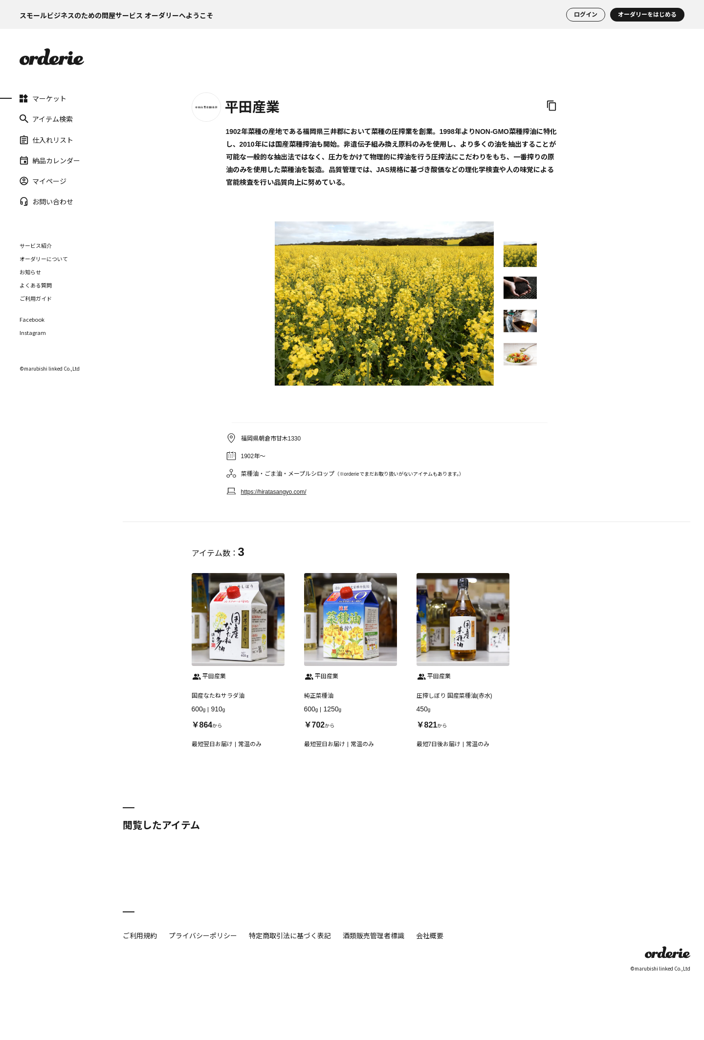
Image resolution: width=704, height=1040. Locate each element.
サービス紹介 (36, 245)
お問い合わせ (46, 201)
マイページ (43, 181)
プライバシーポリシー (203, 935)
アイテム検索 (46, 118)
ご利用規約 (140, 935)
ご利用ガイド (36, 298)
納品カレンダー (50, 160)
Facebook (32, 319)
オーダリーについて (44, 259)
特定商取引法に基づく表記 (290, 935)
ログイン (585, 14)
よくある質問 (36, 285)
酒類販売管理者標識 (373, 935)
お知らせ (30, 272)
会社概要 (429, 935)
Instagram (33, 332)
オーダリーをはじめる (647, 14)
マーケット (43, 98)
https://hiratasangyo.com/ (274, 491)
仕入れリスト (46, 139)
